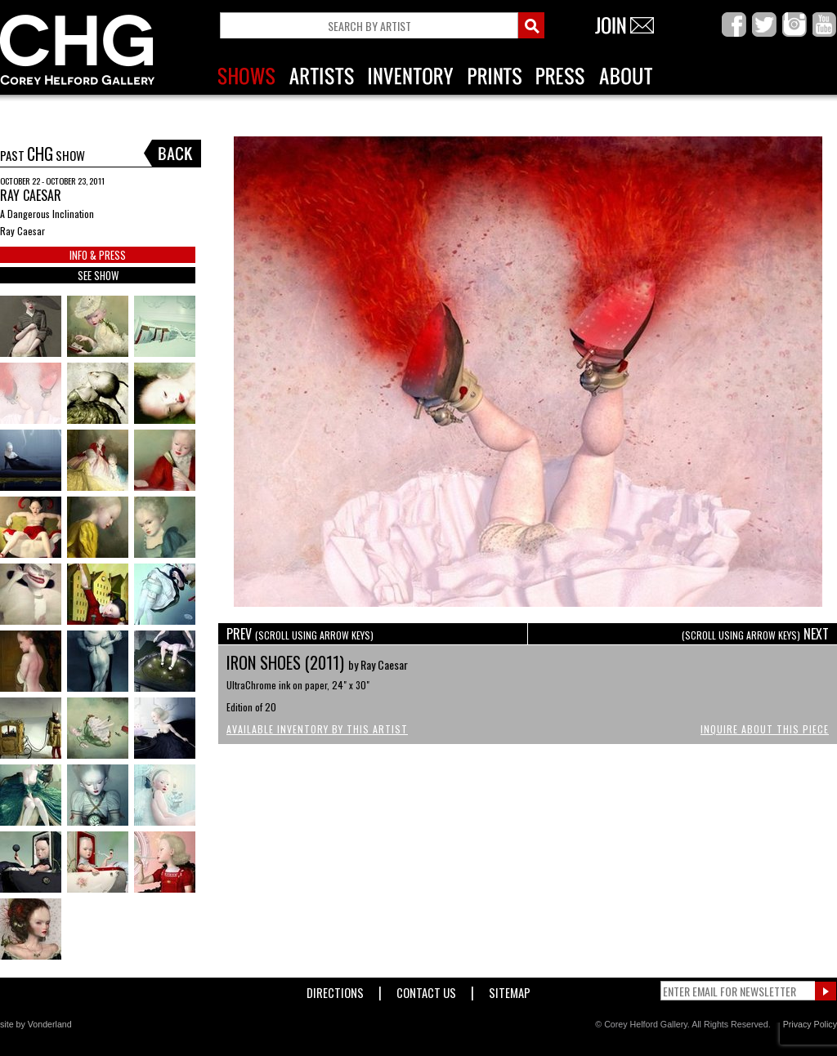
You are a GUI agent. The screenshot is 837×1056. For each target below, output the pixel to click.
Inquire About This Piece (764, 729)
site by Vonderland (36, 1024)
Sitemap (509, 989)
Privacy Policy (810, 1024)
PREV (300, 634)
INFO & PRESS (97, 255)
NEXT (755, 634)
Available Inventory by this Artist (317, 729)
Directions (335, 989)
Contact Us (426, 989)
